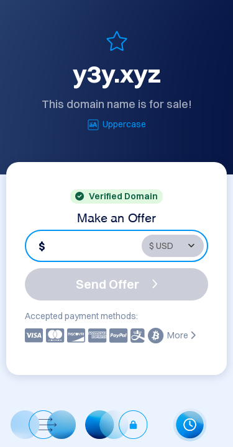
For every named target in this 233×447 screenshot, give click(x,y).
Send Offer (117, 284)
